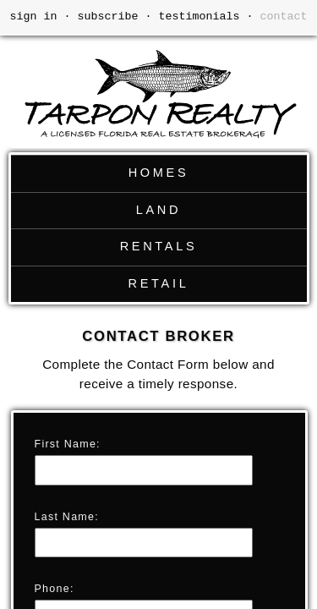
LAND (158, 210)
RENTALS (159, 246)
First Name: (68, 444)
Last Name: (67, 517)
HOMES (158, 172)
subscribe (108, 16)
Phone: (54, 589)
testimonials (199, 16)
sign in (33, 16)
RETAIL (158, 283)
